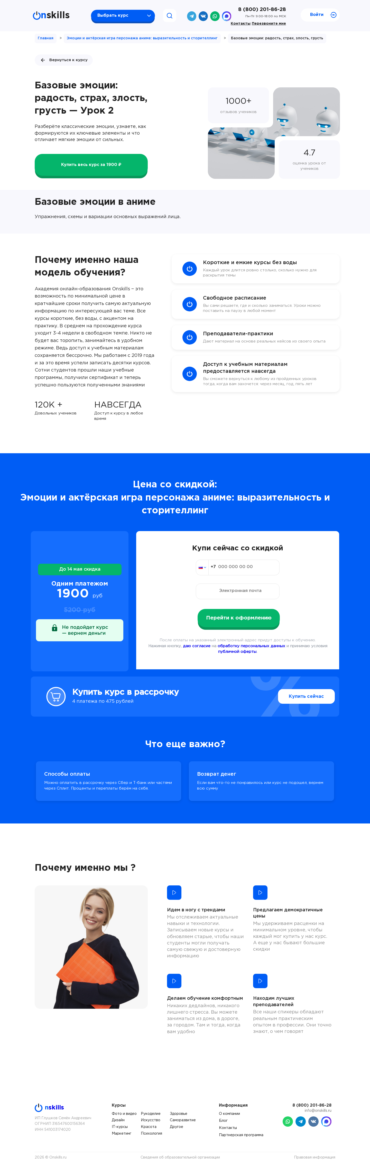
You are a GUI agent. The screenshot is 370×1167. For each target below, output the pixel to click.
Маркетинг (121, 1133)
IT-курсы (120, 1126)
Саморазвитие (183, 1120)
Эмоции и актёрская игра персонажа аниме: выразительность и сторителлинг (142, 38)
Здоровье (178, 1113)
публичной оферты (237, 651)
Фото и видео (124, 1113)
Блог (223, 1120)
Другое (176, 1126)
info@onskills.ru (318, 1110)
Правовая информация (314, 1157)
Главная (45, 38)
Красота (148, 1126)
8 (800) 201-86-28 (262, 9)
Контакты (241, 23)
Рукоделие (151, 1113)
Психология (151, 1133)
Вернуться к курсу (64, 60)
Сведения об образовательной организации (180, 1157)
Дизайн (118, 1120)
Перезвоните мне (269, 23)
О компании (229, 1113)
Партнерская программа (241, 1135)
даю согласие (196, 646)
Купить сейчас (295, 696)
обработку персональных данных (251, 646)
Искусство (150, 1120)
